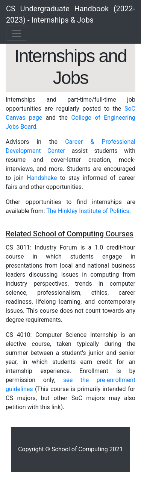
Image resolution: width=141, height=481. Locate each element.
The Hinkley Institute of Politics (87, 211)
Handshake (42, 177)
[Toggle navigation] (16, 33)
